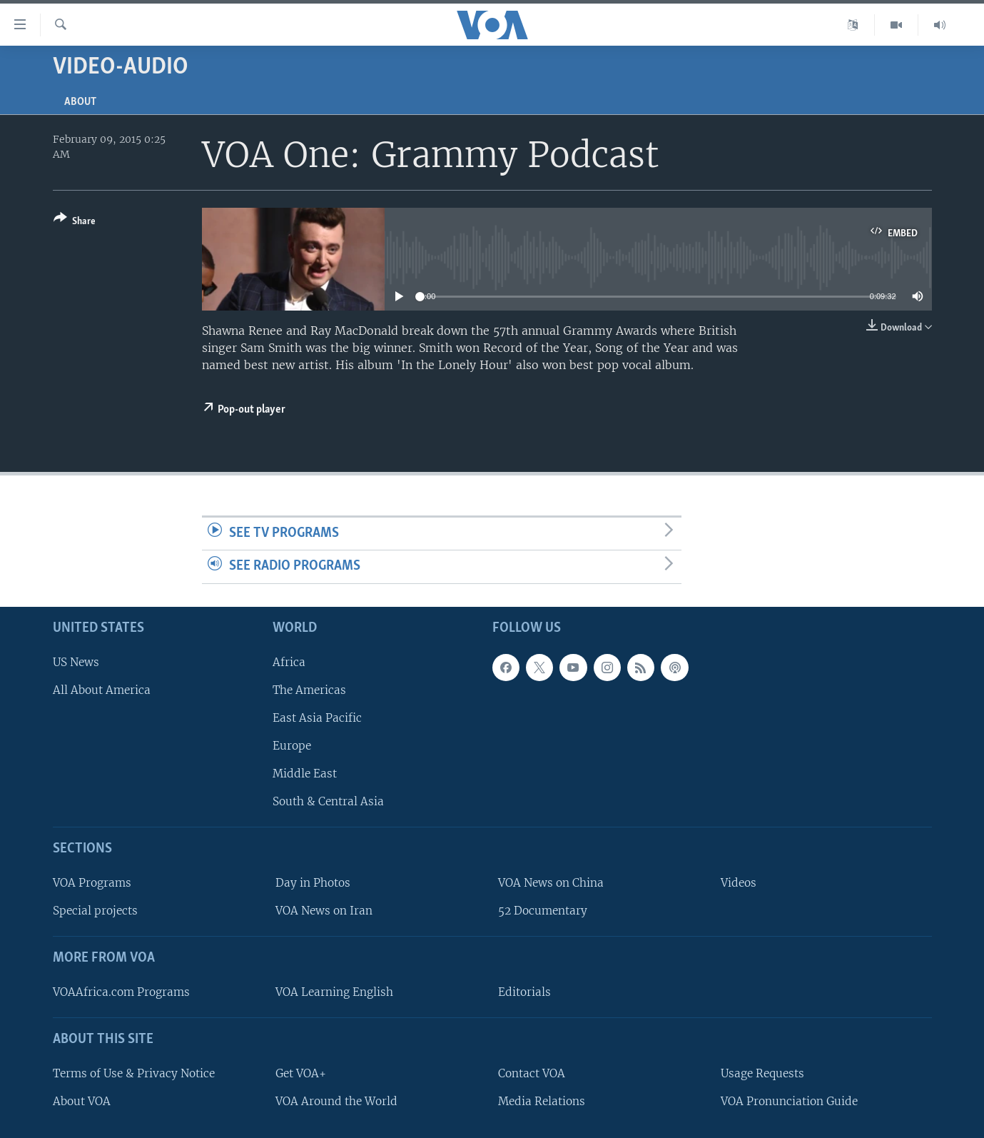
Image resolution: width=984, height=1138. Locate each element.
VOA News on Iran (323, 910)
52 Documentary (542, 910)
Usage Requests (762, 1073)
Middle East (305, 773)
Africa (289, 662)
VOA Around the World (336, 1101)
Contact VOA (531, 1073)
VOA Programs (92, 883)
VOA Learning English (334, 992)
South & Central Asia (328, 801)
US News (76, 662)
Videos (738, 883)
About (80, 102)
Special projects (95, 910)
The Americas (309, 690)
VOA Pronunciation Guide (789, 1101)
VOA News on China (551, 883)
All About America (102, 690)
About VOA (82, 1101)
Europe (292, 745)
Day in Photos (312, 883)
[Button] (75, 222)
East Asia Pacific (317, 718)
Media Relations (541, 1101)
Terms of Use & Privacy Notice (134, 1073)
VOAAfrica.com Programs (121, 992)
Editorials (524, 992)
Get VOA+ (300, 1073)
